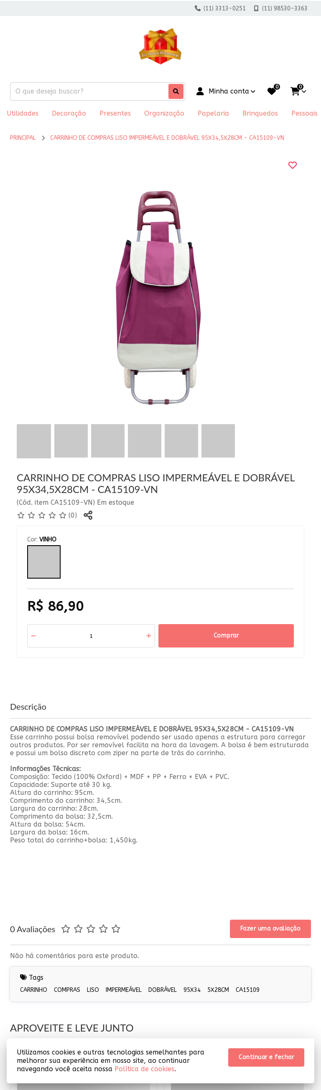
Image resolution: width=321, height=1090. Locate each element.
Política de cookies (144, 1069)
